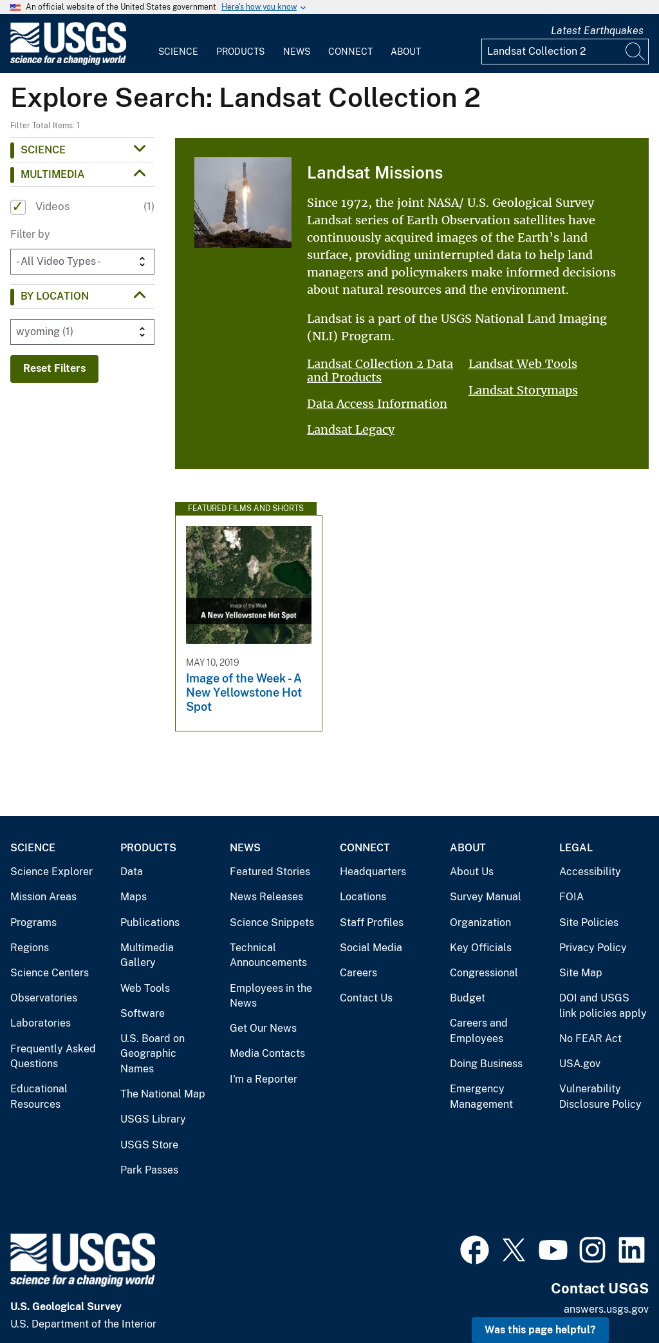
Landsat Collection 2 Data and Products (380, 370)
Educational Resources (39, 1096)
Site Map (580, 973)
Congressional (484, 973)
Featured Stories (270, 871)
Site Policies (588, 922)
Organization (480, 922)
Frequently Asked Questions (53, 1056)
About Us (472, 871)
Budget (467, 998)
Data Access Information (377, 403)
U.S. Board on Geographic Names (152, 1053)
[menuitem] (178, 44)
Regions (29, 948)
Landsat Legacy (350, 429)
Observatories (43, 998)
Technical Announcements (268, 955)
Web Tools (145, 988)
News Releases (266, 897)
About (406, 51)
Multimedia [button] (53, 174)
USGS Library (153, 1119)
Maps (133, 897)
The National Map (162, 1094)
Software (142, 1013)
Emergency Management (481, 1096)
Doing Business (486, 1064)
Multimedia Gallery (147, 955)
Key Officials (481, 948)
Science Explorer (51, 871)
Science (178, 51)
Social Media (371, 948)
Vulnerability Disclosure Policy (600, 1096)
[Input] (565, 51)
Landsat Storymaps (523, 390)
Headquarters (373, 871)
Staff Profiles (372, 922)
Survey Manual (485, 897)
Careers (358, 973)
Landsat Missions (375, 172)
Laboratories (40, 1023)
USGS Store (149, 1145)
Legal (576, 848)
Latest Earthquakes (597, 30)
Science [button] (43, 150)
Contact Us (366, 998)
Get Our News (263, 1028)
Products (240, 51)
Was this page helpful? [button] (540, 1330)
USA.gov (579, 1064)
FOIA (571, 897)
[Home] (68, 62)
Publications (150, 922)
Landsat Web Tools (523, 363)
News (296, 51)
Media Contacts (267, 1053)
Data (131, 871)
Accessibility (590, 871)
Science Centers (49, 973)
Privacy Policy (593, 948)
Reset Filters (54, 368)
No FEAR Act (590, 1038)
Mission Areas (43, 897)
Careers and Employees (479, 1031)
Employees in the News (271, 996)
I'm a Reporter (263, 1079)
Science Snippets (272, 922)
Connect (350, 51)
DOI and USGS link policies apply (603, 1005)
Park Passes (149, 1170)
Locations (363, 897)
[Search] (636, 51)
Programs (33, 922)
